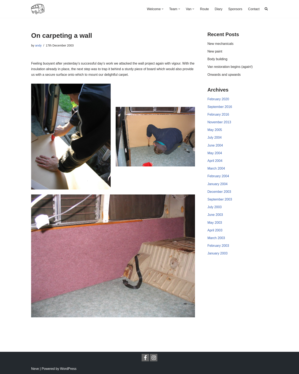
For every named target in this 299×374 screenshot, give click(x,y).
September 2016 (219, 107)
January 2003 (217, 253)
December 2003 (219, 191)
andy (38, 45)
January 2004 (217, 184)
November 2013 (219, 122)
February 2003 (218, 245)
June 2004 (215, 145)
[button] (162, 9)
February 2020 (218, 99)
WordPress (68, 368)
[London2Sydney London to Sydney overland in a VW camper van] (37, 9)
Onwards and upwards (224, 74)
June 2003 (215, 214)
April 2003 (214, 230)
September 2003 (219, 199)
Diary (218, 9)
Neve (35, 368)
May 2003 (214, 222)
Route (204, 9)
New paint (214, 51)
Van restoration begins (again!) (230, 66)
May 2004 (214, 153)
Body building (217, 59)
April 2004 (214, 161)
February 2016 (218, 114)
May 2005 (214, 130)
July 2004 (214, 137)
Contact (254, 9)
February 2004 (218, 176)
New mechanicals (220, 43)
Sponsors (235, 9)
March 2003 (216, 238)
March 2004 (216, 168)
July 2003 (214, 207)
